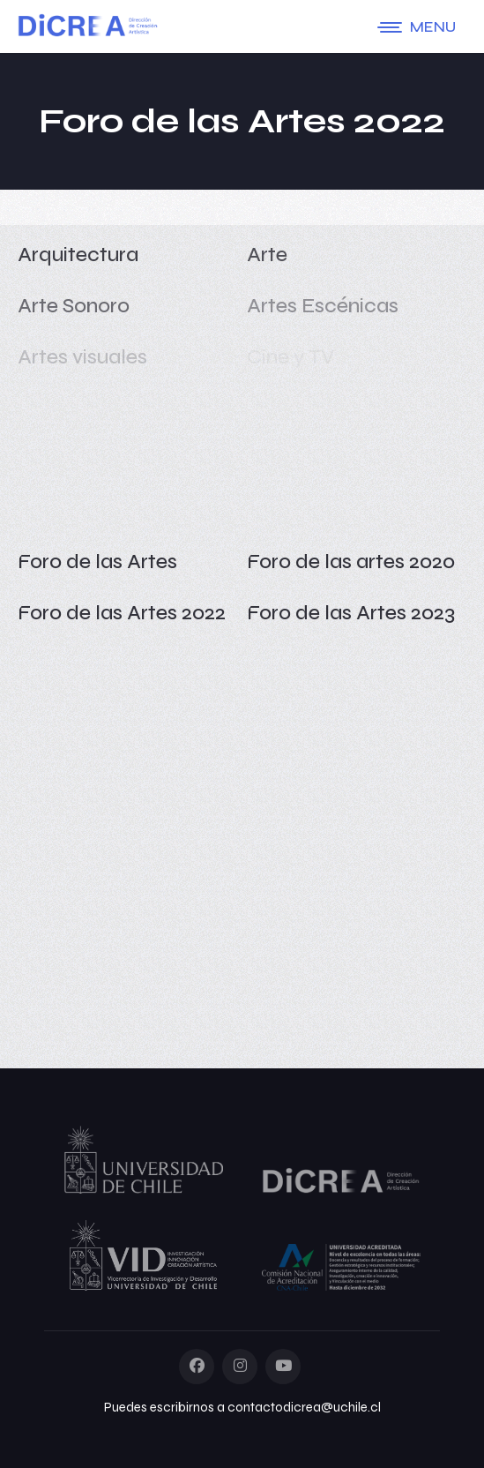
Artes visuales (82, 357)
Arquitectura (78, 254)
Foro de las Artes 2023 (351, 613)
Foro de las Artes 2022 (122, 613)
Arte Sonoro (74, 306)
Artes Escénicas (322, 306)
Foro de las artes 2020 (351, 561)
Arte (267, 254)
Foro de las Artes (97, 561)
